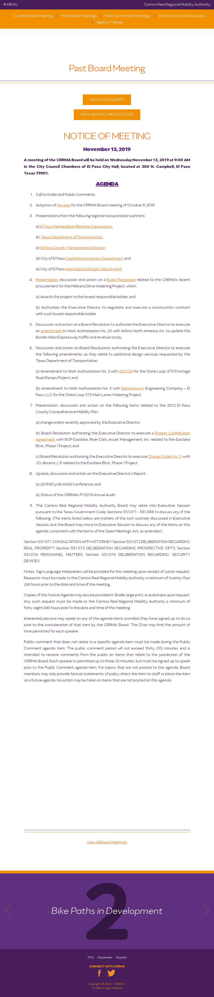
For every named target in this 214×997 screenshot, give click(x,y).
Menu (11, 4)
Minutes (63, 205)
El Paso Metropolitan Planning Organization (76, 227)
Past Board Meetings (79, 16)
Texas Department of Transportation (71, 237)
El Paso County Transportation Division (72, 248)
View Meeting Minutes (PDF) (107, 115)
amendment (51, 331)
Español (121, 957)
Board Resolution (121, 280)
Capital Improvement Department (94, 259)
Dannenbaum (132, 389)
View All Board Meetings (107, 842)
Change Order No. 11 (165, 457)
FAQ (91, 957)
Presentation (47, 280)
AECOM (126, 371)
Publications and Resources (182, 16)
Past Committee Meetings (127, 16)
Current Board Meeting (33, 16)
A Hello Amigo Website (107, 988)
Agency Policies (109, 22)
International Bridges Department (93, 269)
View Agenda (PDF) (107, 100)
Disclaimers (105, 957)
